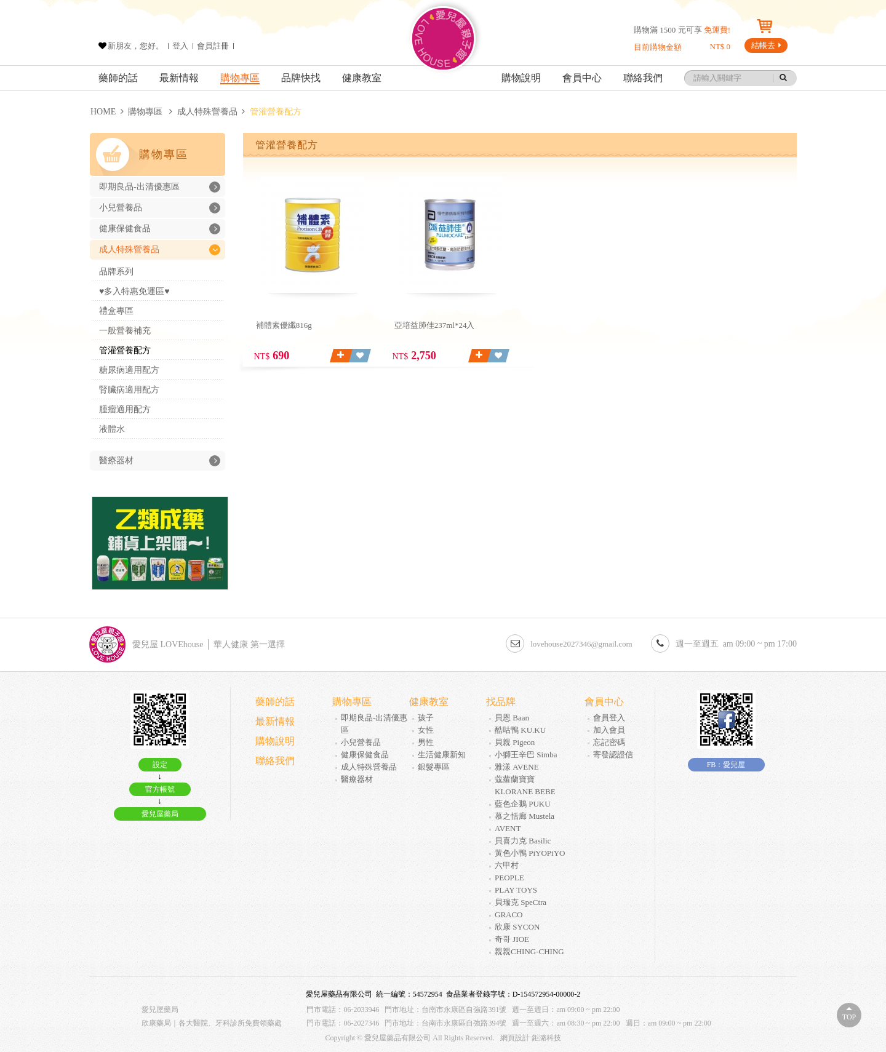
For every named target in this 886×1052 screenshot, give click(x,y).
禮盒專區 (116, 311)
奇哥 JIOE (512, 939)
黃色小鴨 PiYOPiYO (530, 853)
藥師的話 (118, 78)
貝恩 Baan (512, 717)
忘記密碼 (609, 742)
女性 (426, 730)
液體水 (112, 429)
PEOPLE (509, 877)
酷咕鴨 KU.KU (520, 730)
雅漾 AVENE (517, 766)
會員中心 (582, 78)
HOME (103, 111)
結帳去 (766, 45)
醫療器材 (159, 460)
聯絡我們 (643, 78)
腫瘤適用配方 (125, 409)
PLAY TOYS (516, 890)
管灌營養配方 (125, 350)
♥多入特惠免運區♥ (134, 291)
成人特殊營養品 (207, 111)
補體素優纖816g (284, 325)
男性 (426, 742)
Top (849, 1017)
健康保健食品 (159, 228)
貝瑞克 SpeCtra (520, 902)
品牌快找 (301, 78)
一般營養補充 (125, 330)
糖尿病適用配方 (129, 370)
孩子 (426, 717)
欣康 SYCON (517, 926)
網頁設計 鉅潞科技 (530, 1038)
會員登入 (609, 717)
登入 (180, 45)
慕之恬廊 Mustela (524, 816)
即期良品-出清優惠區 (159, 187)
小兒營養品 (159, 207)
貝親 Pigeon (515, 742)
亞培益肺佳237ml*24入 (434, 325)
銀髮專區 (434, 766)
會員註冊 (213, 45)
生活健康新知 (442, 754)
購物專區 (240, 78)
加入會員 (609, 730)
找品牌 (501, 701)
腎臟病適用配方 (129, 389)
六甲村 (507, 865)
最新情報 (179, 78)
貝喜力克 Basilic (523, 840)
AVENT (508, 828)
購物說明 (521, 78)
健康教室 (361, 78)
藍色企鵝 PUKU (523, 803)
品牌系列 (116, 271)
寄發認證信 (613, 754)
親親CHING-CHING (529, 951)
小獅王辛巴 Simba (526, 754)
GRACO (509, 914)
